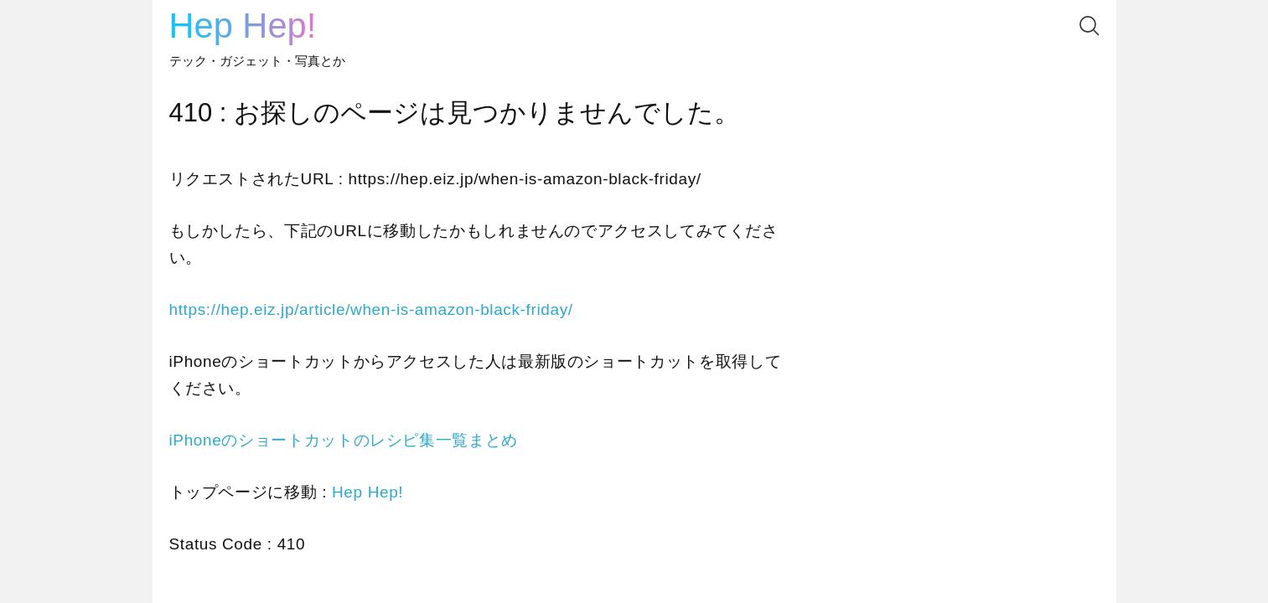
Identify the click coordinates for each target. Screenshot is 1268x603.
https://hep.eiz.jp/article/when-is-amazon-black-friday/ (371, 309)
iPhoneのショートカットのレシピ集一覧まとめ (343, 440)
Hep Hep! (243, 25)
